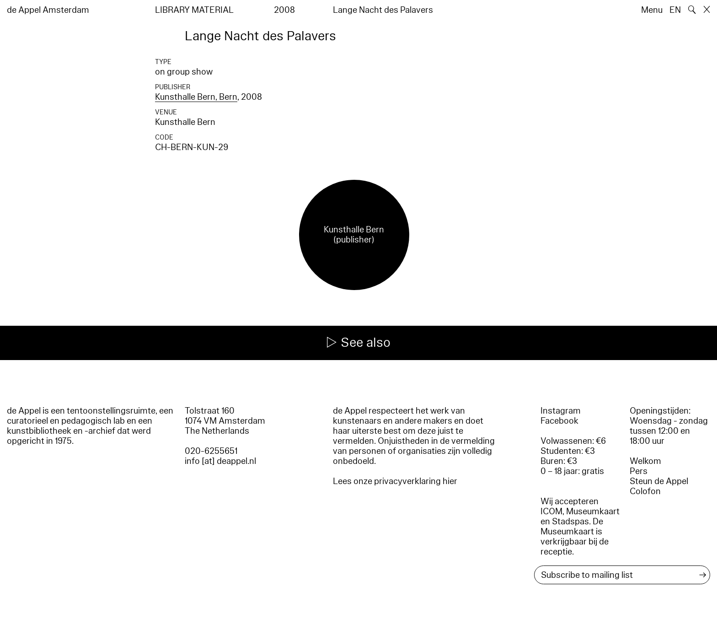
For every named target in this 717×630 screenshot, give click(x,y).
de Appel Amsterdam (48, 10)
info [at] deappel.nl (220, 461)
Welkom (645, 461)
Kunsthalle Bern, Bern (196, 97)
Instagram (560, 411)
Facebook (559, 421)
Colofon (645, 491)
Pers (638, 471)
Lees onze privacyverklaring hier (395, 481)
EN (675, 10)
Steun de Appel (659, 481)
